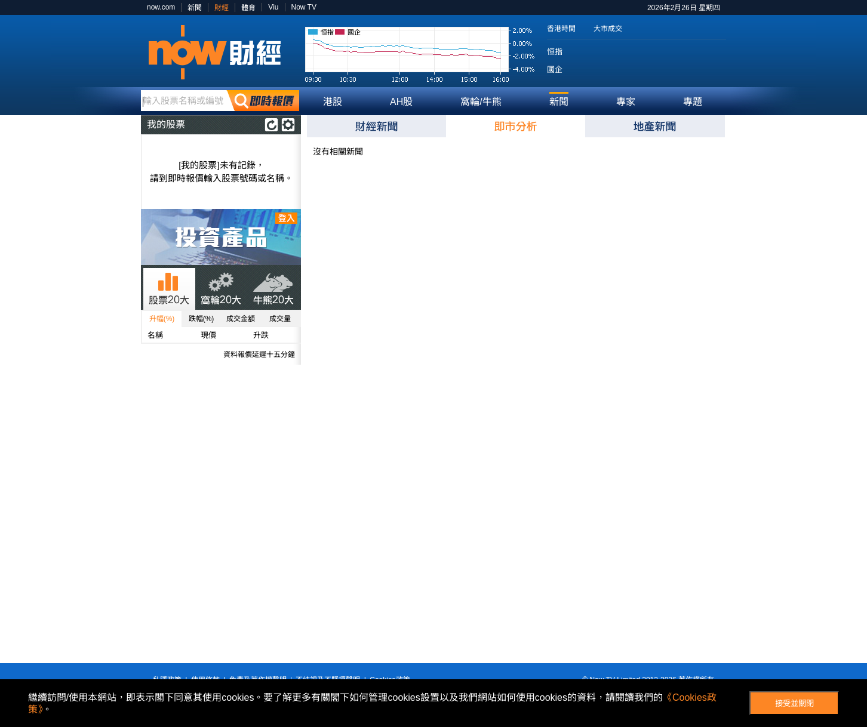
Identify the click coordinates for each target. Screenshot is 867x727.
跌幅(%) (201, 319)
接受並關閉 (794, 703)
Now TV (303, 7)
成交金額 (240, 319)
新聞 (194, 8)
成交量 (280, 319)
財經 (221, 8)
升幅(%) (162, 319)
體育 (248, 8)
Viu (273, 7)
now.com (161, 7)
